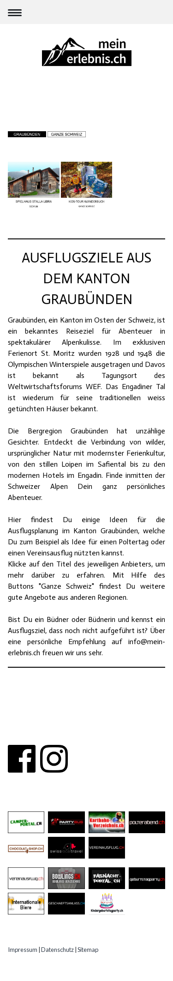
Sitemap (88, 949)
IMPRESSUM (86, 734)
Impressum (22, 949)
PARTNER (123, 723)
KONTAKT (86, 723)
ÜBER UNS (47, 723)
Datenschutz (57, 949)
